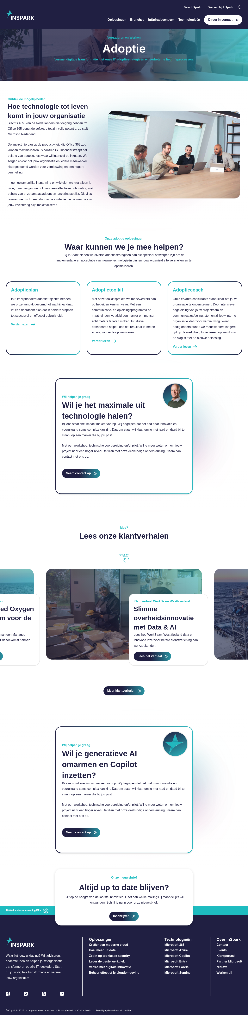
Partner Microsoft (229, 961)
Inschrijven (121, 916)
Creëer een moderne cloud (108, 944)
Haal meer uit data (102, 950)
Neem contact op (78, 473)
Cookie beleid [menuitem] (84, 1010)
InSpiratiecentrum (161, 19)
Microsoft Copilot (177, 955)
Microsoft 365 (174, 944)
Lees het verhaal (150, 656)
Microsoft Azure (176, 950)
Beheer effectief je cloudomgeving (114, 972)
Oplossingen (117, 19)
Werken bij (224, 972)
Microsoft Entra (176, 961)
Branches (137, 19)
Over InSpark (192, 7)
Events (222, 950)
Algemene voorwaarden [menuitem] (41, 1010)
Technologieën (189, 19)
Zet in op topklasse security (109, 955)
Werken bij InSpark (220, 7)
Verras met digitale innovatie (110, 967)
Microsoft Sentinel (177, 972)
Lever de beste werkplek (107, 961)
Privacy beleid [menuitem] (65, 1010)
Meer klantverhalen (121, 690)
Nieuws (222, 967)
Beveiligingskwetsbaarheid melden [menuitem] (113, 1010)
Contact (222, 944)
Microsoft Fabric (176, 967)
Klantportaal (226, 955)
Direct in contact (220, 19)
